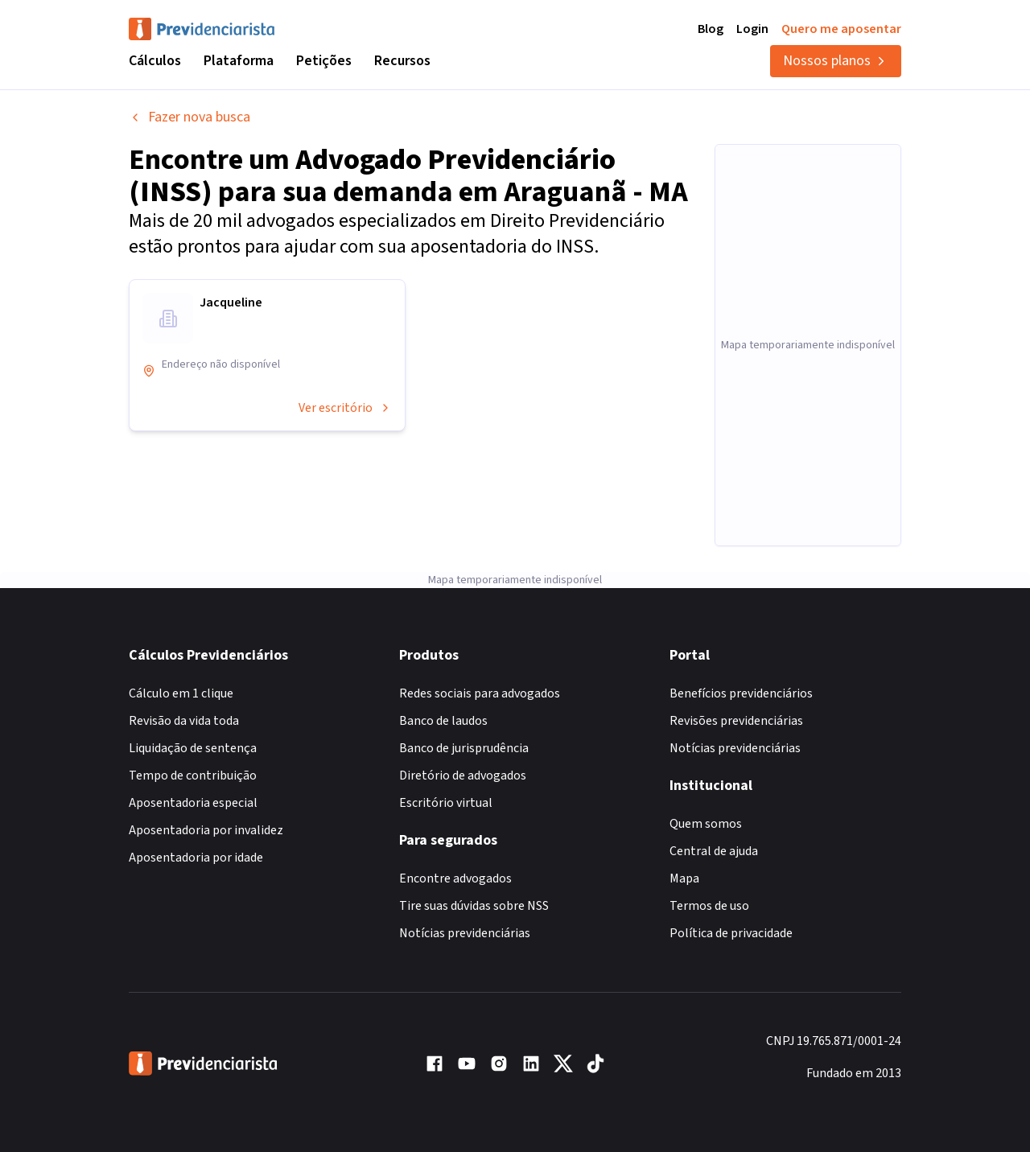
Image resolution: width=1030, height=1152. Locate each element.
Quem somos (706, 824)
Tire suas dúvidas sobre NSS (474, 906)
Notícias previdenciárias (464, 933)
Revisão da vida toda (184, 721)
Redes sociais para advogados (479, 693)
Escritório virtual (445, 803)
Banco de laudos (443, 721)
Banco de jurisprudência (464, 748)
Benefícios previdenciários (741, 693)
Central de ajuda (714, 851)
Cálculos (155, 61)
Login (752, 29)
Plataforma (239, 61)
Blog (710, 29)
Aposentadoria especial (193, 803)
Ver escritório (345, 408)
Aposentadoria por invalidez (206, 830)
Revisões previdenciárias (736, 721)
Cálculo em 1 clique (181, 693)
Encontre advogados (455, 878)
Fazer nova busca (189, 117)
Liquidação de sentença (193, 748)
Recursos (402, 61)
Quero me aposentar (841, 29)
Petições (324, 61)
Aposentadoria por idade (196, 857)
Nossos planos (835, 61)
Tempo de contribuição (193, 775)
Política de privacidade (731, 933)
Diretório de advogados (462, 775)
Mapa (684, 878)
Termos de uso (709, 906)
